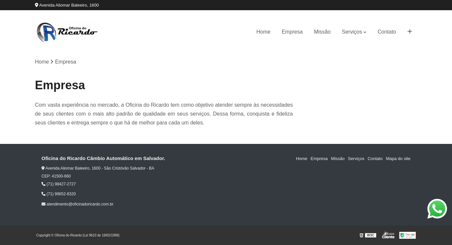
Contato (387, 32)
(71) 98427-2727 (59, 184)
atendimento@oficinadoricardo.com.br (77, 204)
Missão (322, 32)
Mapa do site (398, 158)
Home (263, 32)
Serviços (352, 32)
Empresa (292, 32)
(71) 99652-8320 (59, 194)
